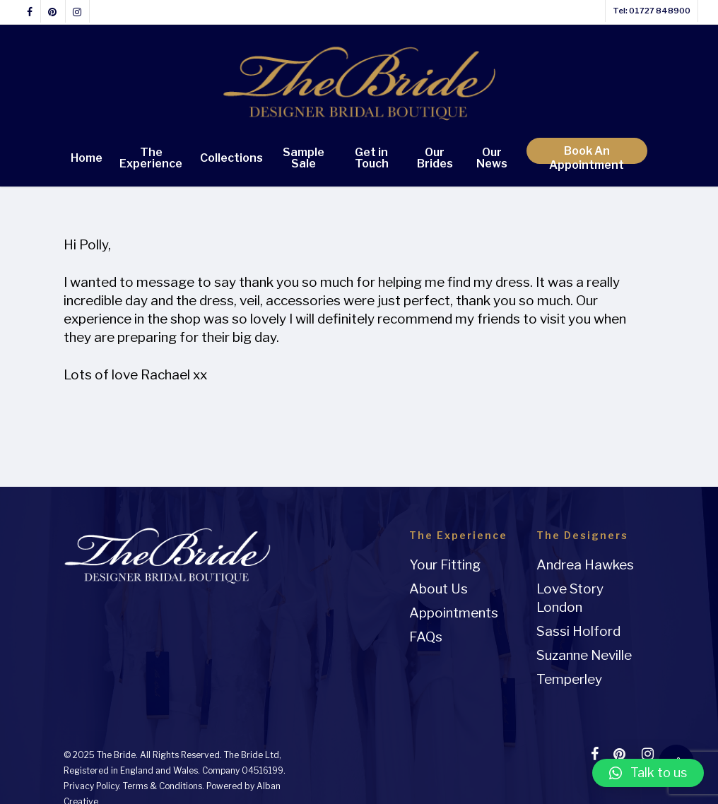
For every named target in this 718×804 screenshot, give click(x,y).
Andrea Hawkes (585, 565)
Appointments (453, 613)
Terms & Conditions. (163, 786)
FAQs (425, 637)
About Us (438, 589)
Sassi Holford (578, 631)
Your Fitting (445, 565)
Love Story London (570, 598)
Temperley (569, 679)
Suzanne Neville (584, 655)
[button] (648, 773)
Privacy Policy (91, 786)
